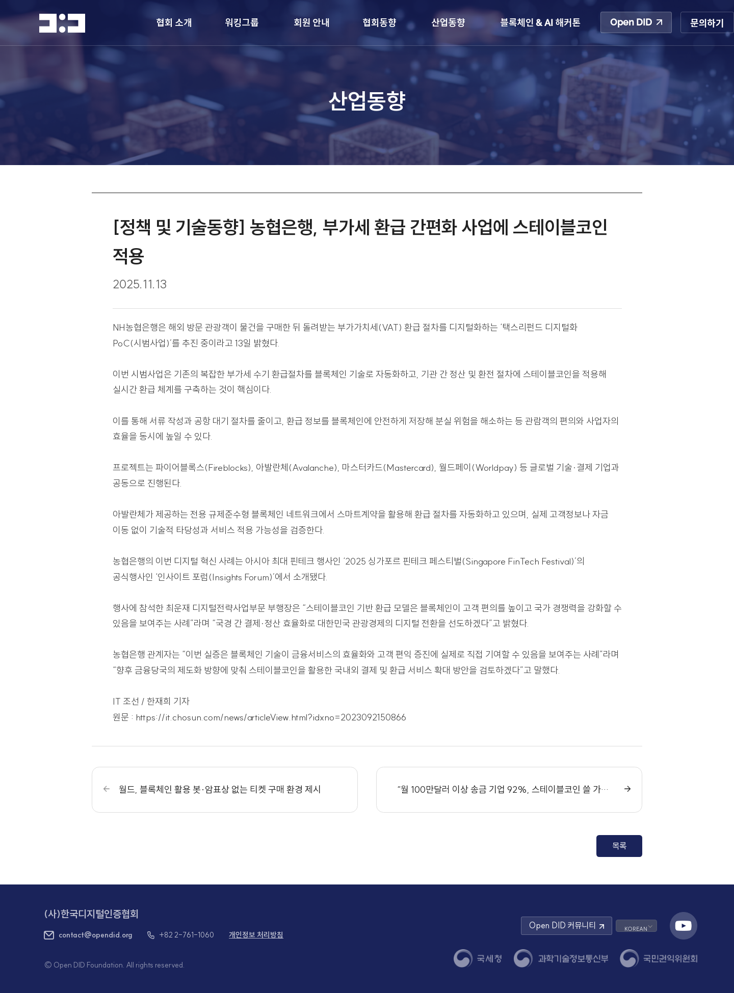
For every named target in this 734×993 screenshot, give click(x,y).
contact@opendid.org (96, 935)
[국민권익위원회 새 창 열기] (658, 958)
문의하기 (707, 23)
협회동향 (379, 22)
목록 (619, 846)
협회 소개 (174, 22)
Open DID (636, 22)
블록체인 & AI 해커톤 (540, 22)
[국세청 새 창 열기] (478, 958)
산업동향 (448, 22)
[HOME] (62, 23)
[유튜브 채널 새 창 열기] (683, 926)
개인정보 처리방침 (256, 935)
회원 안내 (311, 22)
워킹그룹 (241, 22)
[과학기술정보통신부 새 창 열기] (560, 958)
